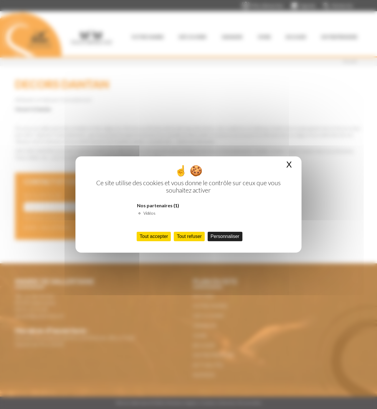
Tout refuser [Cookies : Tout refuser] (189, 236)
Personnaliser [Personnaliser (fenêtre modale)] (225, 236)
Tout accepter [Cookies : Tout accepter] (154, 236)
